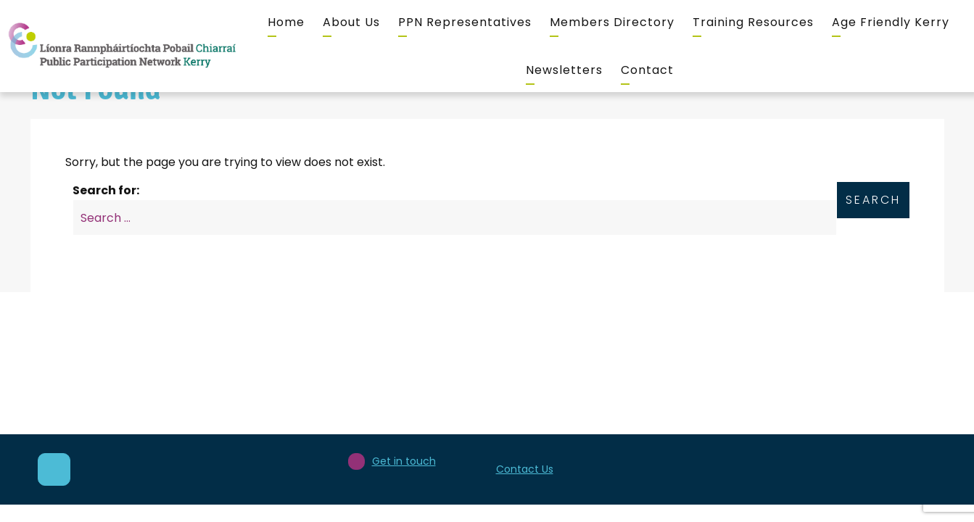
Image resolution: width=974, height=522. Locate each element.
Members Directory (612, 22)
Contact (647, 70)
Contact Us (524, 469)
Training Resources (753, 22)
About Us (351, 22)
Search (873, 199)
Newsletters (564, 70)
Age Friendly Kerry (890, 22)
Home (286, 22)
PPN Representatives (465, 22)
